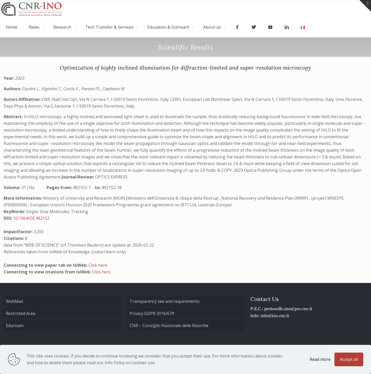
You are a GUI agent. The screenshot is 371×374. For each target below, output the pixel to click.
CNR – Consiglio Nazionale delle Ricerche (169, 325)
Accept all (349, 359)
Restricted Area (20, 313)
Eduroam (14, 325)
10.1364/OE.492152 (31, 218)
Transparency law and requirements (165, 301)
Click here (97, 265)
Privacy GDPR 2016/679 (152, 313)
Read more (320, 359)
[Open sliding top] (365, 6)
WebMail (14, 301)
